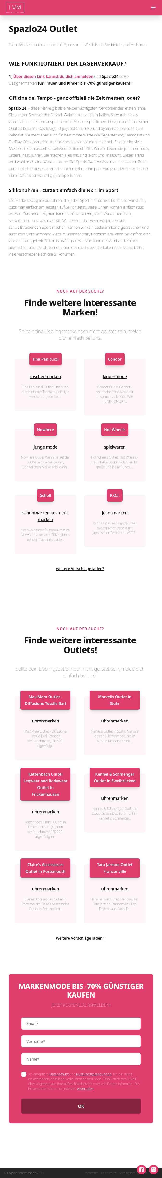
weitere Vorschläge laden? (80, 568)
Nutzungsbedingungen (94, 1074)
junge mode (45, 447)
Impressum (91, 1173)
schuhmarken (36, 513)
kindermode (115, 376)
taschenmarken (45, 376)
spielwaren (114, 447)
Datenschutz (59, 1074)
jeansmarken (115, 513)
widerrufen (85, 1088)
